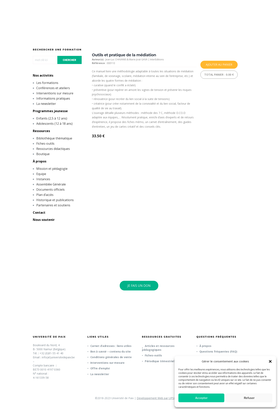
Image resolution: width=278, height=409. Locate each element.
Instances (43, 179)
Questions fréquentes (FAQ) (218, 351)
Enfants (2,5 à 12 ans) (51, 118)
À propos (39, 161)
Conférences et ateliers (53, 88)
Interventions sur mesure (54, 93)
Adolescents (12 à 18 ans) (54, 123)
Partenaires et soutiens (53, 205)
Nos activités (43, 75)
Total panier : (219, 74)
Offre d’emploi (100, 368)
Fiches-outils (45, 143)
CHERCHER (69, 60)
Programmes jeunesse (50, 111)
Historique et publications (55, 200)
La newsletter (46, 104)
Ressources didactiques (53, 149)
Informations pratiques (53, 98)
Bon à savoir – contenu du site (110, 351)
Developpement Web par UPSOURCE (160, 398)
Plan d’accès (44, 195)
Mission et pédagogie (52, 169)
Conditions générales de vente (111, 357)
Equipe (41, 174)
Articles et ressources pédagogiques (158, 348)
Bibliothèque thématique (54, 138)
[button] (270, 361)
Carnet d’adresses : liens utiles (110, 346)
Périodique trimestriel (159, 361)
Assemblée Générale (51, 184)
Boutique (43, 154)
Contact (39, 212)
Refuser (249, 398)
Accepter (201, 398)
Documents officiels (50, 189)
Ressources (41, 131)
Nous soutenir (44, 220)
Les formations (47, 83)
